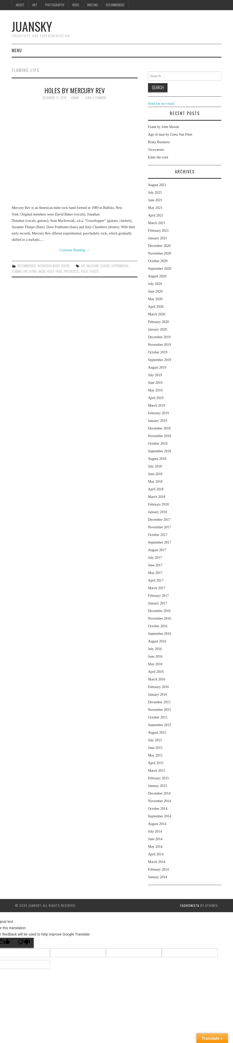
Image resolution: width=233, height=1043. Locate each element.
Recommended (115, 5)
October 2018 (158, 443)
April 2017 (155, 580)
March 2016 (156, 679)
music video (46, 271)
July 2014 (155, 831)
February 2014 (158, 869)
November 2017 (159, 527)
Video (75, 5)
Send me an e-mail (161, 103)
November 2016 (159, 618)
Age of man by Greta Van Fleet (170, 134)
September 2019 (159, 360)
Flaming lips (20, 271)
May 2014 (155, 847)
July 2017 (155, 558)
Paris (59, 271)
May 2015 (155, 755)
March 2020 (156, 314)
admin (75, 97)
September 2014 (159, 816)
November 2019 (159, 345)
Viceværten (156, 150)
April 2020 (155, 307)
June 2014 (155, 839)
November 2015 (159, 710)
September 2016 (159, 634)
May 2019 (155, 390)
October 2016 (158, 626)
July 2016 (155, 649)
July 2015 (155, 740)
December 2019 (159, 337)
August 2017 (157, 550)
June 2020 (155, 291)
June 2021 (155, 200)
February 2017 (158, 596)
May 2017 (155, 573)
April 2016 (155, 672)
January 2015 (157, 786)
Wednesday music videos (53, 265)
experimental (120, 265)
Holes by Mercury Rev (74, 90)
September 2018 (159, 451)
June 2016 (155, 656)
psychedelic (71, 271)
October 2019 (158, 352)
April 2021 (155, 215)
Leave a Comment (96, 97)
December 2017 (159, 520)
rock (84, 271)
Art (34, 5)
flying (33, 271)
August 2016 (157, 641)
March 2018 (156, 497)
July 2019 (155, 375)
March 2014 (156, 862)
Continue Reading (74, 250)
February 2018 (158, 504)
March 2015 (156, 770)
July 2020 (155, 284)
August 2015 (157, 732)
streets (94, 271)
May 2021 (155, 208)
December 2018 (159, 428)
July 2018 (155, 466)
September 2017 (159, 542)
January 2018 (157, 512)
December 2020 (159, 246)
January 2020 (157, 329)
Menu (17, 50)
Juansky (32, 26)
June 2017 (155, 565)
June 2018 (155, 474)
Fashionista (189, 905)
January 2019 (157, 421)
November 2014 (159, 801)
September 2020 (159, 269)
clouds (105, 265)
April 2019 (155, 398)
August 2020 (157, 276)
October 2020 (158, 261)
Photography (54, 5)
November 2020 (159, 253)
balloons (93, 265)
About (20, 5)
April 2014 (155, 854)
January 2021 (157, 238)
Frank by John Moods (163, 127)
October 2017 (158, 535)
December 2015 (159, 702)
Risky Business (159, 142)
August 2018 (157, 459)
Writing (92, 5)
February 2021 (158, 230)
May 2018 (155, 481)
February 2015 (158, 778)
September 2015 (159, 725)
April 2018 (155, 489)
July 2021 (155, 192)
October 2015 (158, 717)
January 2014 (157, 877)
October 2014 (158, 809)
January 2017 (157, 603)
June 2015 (155, 748)
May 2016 (155, 664)
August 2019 (157, 367)
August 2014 (157, 824)
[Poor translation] (24, 943)
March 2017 (156, 588)
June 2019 (155, 383)
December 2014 (159, 793)
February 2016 (158, 687)
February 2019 (158, 413)
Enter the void (158, 157)
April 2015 (155, 763)
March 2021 (156, 223)
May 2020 (155, 299)
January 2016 (157, 694)
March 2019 (156, 405)
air (83, 265)
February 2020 (158, 322)
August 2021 (157, 185)
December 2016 (159, 611)
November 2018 (159, 436)
